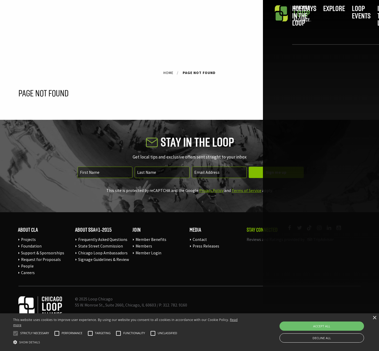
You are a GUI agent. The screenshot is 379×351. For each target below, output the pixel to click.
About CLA (28, 229)
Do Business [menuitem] (279, 20)
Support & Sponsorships (42, 252)
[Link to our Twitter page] (297, 231)
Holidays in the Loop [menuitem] (122, 20)
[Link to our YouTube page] (336, 231)
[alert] (189, 332)
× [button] (374, 318)
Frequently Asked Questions (102, 239)
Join (136, 229)
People (27, 266)
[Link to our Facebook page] (287, 231)
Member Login (148, 252)
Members (144, 246)
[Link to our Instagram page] (317, 231)
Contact (200, 239)
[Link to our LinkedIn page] (327, 231)
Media (195, 229)
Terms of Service (246, 190)
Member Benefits (151, 239)
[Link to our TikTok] (307, 231)
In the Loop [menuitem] (241, 20)
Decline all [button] (322, 338)
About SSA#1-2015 (93, 229)
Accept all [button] (321, 326)
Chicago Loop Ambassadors (103, 252)
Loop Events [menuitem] (203, 20)
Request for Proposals (41, 259)
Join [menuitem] (314, 20)
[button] (15, 333)
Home (168, 72)
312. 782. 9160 (175, 305)
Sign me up (276, 172)
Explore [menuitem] (168, 20)
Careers (28, 272)
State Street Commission (100, 246)
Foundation (31, 246)
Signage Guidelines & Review (103, 259)
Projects (28, 239)
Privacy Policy (211, 190)
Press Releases (206, 246)
